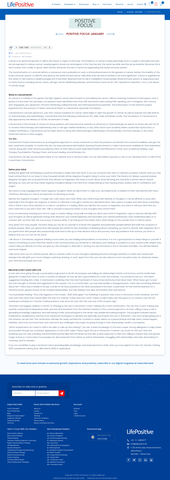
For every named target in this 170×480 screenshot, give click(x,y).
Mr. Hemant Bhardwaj (55, 433)
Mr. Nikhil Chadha (53, 452)
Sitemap (37, 416)
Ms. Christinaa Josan (55, 460)
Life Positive (26, 56)
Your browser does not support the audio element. (33, 48)
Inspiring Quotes (13, 421)
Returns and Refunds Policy (44, 423)
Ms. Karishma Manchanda (57, 438)
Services (10, 423)
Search (141, 4)
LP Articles (56, 4)
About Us (119, 4)
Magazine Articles (14, 418)
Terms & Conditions (41, 418)
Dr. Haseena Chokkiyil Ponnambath (60, 450)
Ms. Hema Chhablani (55, 436)
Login (76, 413)
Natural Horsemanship (15, 455)
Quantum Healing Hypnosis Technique (21, 440)
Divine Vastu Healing (15, 433)
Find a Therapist (13, 409)
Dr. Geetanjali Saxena (55, 440)
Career (36, 411)
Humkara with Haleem (15, 460)
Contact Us (38, 413)
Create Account (79, 416)
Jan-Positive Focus (23, 53)
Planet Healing (12, 438)
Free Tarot (106, 4)
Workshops (84, 4)
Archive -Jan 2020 (134, 12)
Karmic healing (13, 457)
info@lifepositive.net (139, 444)
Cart (75, 411)
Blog (95, 4)
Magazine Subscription (16, 416)
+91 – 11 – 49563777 (138, 440)
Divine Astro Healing (14, 436)
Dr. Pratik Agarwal (53, 448)
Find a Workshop (13, 411)
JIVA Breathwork (13, 445)
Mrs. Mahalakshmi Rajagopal (58, 445)
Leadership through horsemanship (20, 450)
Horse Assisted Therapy (16, 452)
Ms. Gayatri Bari (53, 457)
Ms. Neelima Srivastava (56, 462)
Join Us (130, 4)
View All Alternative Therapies (18, 462)
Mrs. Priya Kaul (52, 443)
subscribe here (145, 363)
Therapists (69, 4)
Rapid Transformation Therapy (18, 443)
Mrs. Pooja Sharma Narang (57, 455)
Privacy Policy (39, 421)
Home (119, 12)
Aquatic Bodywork (14, 448)
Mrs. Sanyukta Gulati (55, 464)
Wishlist (77, 409)
